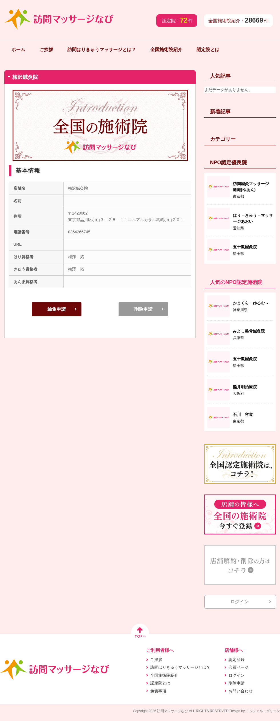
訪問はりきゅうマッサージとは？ (101, 49)
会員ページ (239, 667)
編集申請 (56, 309)
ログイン (239, 601)
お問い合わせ (241, 691)
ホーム (18, 49)
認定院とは (208, 49)
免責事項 (158, 691)
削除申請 (143, 309)
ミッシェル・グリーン (263, 711)
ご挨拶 (46, 49)
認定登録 (237, 659)
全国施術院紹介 (166, 49)
